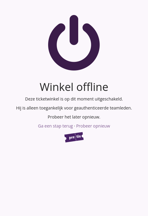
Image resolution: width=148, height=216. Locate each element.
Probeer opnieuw (93, 126)
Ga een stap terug (55, 126)
